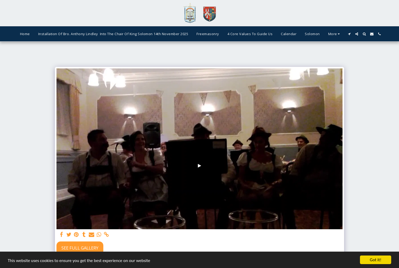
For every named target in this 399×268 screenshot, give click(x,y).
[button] (349, 34)
